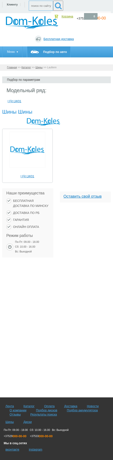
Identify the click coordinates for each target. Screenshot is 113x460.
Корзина (67, 16)
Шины (39, 67)
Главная (12, 67)
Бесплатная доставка (59, 39)
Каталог (26, 67)
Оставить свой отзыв (83, 196)
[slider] (27, 170)
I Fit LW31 (27, 176)
